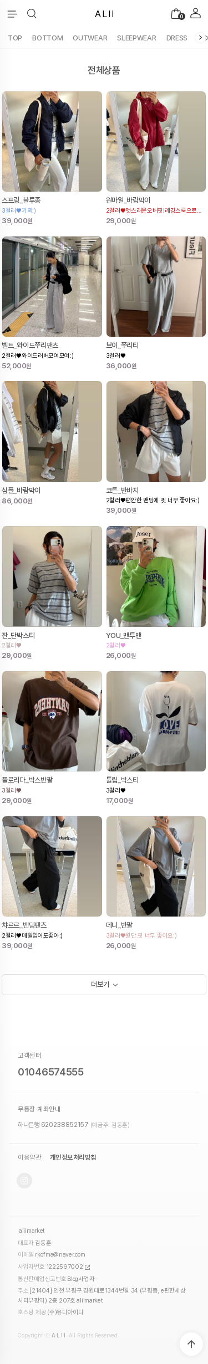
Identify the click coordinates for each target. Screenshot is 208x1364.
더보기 (100, 984)
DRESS (177, 38)
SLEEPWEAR (136, 38)
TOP (15, 38)
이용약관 (29, 1157)
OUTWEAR (90, 38)
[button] (32, 14)
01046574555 (51, 1072)
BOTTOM (47, 38)
